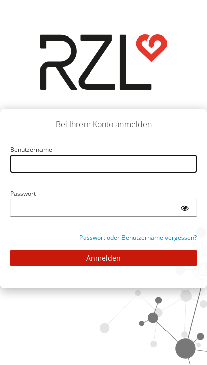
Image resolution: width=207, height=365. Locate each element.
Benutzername (31, 149)
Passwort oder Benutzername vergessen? (138, 237)
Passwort (23, 193)
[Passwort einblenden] (185, 208)
